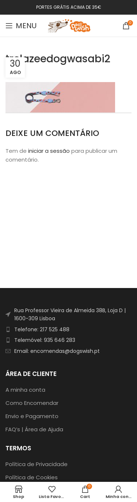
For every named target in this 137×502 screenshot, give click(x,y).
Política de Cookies (31, 477)
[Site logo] (69, 25)
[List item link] (68, 329)
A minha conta (25, 390)
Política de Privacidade (36, 464)
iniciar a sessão (49, 151)
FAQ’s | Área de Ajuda (34, 429)
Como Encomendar (31, 403)
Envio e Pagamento (31, 416)
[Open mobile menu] (21, 25)
